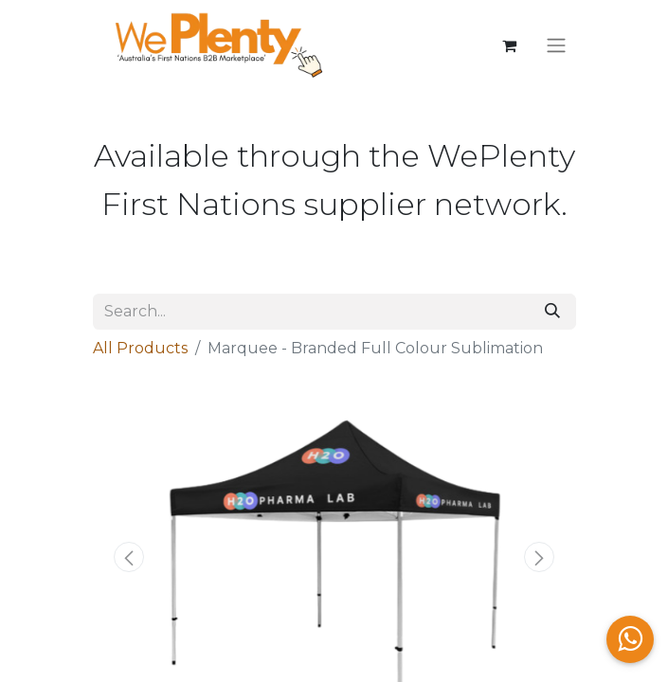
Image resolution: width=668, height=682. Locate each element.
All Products (140, 348)
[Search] (552, 312)
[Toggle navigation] (556, 46)
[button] (129, 557)
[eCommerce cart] (510, 45)
